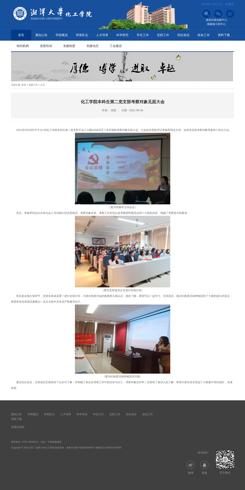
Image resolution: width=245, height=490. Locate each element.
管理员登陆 (17, 427)
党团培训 (46, 46)
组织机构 (23, 46)
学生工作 (143, 35)
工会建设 (116, 46)
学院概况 (61, 35)
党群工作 (163, 35)
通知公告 (41, 35)
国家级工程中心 (216, 24)
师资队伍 (82, 35)
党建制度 (69, 46)
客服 (204, 467)
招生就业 (183, 35)
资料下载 (224, 35)
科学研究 (122, 35)
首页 (21, 35)
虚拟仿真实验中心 (216, 19)
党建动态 (92, 46)
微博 (191, 467)
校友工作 (204, 35)
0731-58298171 (30, 442)
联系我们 (203, 452)
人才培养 (102, 35)
